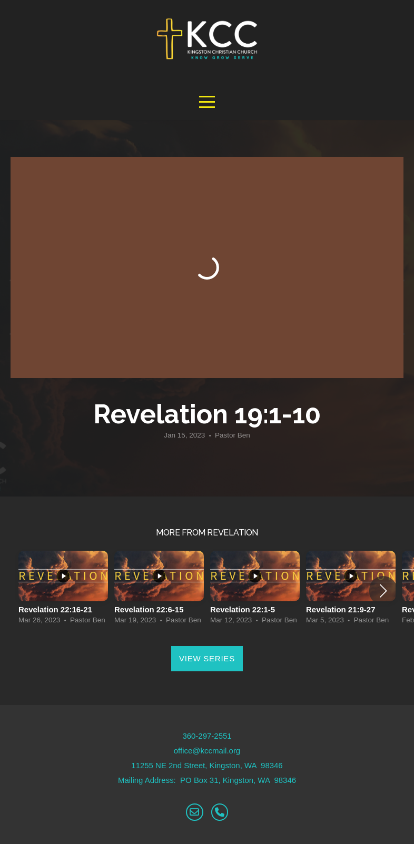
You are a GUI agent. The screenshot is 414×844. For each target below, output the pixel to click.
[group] (63, 590)
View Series (207, 658)
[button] (383, 590)
